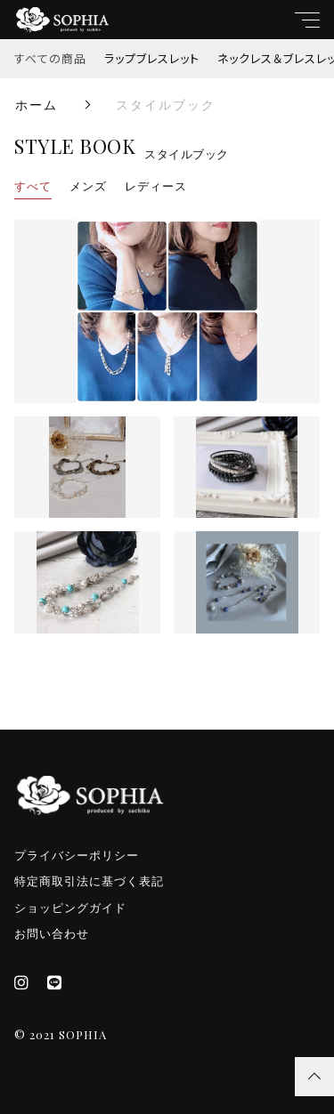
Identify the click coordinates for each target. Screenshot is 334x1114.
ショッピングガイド (70, 908)
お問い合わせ (51, 933)
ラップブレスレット (152, 58)
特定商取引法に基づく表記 (89, 881)
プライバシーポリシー (76, 855)
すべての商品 (50, 58)
